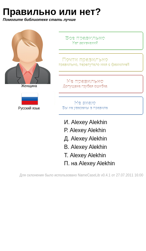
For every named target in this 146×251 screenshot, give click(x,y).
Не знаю (85, 105)
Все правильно (85, 40)
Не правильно (85, 83)
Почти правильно (85, 62)
